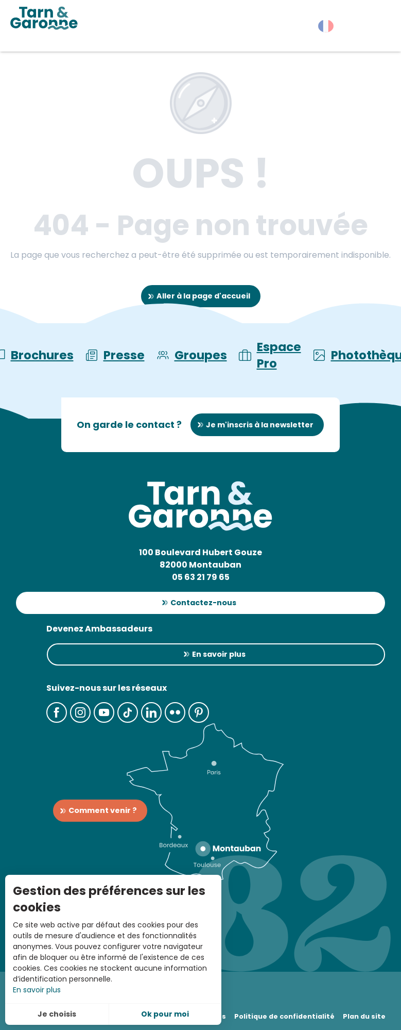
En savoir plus (37, 990)
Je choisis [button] (57, 1014)
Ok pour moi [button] (165, 1014)
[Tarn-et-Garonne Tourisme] (44, 18)
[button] (375, 28)
